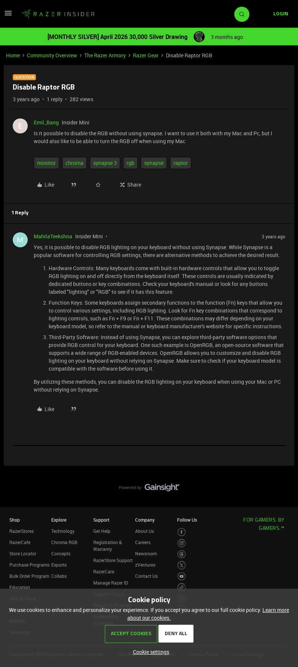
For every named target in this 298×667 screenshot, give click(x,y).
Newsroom (146, 553)
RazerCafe (19, 542)
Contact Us (146, 576)
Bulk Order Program (29, 576)
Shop (14, 520)
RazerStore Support (113, 560)
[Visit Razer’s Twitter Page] (181, 565)
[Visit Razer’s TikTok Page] (181, 587)
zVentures (145, 565)
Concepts (60, 553)
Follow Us (187, 520)
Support (101, 520)
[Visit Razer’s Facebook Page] (181, 532)
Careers (142, 542)
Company (145, 520)
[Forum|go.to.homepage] (58, 14)
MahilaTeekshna (53, 236)
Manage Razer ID (110, 583)
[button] (8, 15)
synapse (154, 162)
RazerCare (103, 571)
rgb (130, 162)
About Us (144, 531)
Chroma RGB (64, 542)
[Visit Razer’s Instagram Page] (181, 543)
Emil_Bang (46, 122)
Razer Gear (146, 55)
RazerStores (21, 531)
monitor (46, 162)
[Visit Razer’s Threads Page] (181, 554)
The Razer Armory (105, 55)
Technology (62, 531)
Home (13, 55)
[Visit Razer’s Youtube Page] (181, 576)
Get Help (101, 531)
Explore (58, 520)
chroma (74, 162)
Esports (59, 565)
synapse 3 (105, 162)
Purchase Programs (29, 565)
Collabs (59, 576)
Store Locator (22, 553)
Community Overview (52, 55)
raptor (180, 162)
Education (19, 587)
